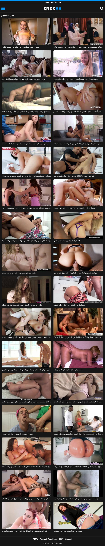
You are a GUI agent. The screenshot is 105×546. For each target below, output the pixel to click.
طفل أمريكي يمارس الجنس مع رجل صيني (19, 273)
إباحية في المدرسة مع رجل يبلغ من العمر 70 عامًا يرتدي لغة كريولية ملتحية (26, 111)
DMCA (35, 539)
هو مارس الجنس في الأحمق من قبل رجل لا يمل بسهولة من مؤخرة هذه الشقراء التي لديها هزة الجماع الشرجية (78, 466)
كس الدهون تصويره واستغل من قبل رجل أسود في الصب (24, 531)
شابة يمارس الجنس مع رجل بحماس (67, 531)
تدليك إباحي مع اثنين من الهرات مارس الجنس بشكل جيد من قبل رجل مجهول (26, 369)
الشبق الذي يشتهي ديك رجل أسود (66, 240)
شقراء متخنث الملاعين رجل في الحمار (17, 434)
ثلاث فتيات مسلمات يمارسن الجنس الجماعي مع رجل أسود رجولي (78, 47)
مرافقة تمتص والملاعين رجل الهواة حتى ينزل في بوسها (75, 273)
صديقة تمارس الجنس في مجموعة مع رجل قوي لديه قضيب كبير (26, 208)
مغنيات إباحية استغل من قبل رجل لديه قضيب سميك (74, 208)
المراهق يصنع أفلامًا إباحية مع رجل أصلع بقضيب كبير (73, 176)
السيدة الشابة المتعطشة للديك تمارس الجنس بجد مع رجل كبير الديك (78, 402)
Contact (68, 539)
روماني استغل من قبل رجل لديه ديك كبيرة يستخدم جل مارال (26, 176)
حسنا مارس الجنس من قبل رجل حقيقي (69, 305)
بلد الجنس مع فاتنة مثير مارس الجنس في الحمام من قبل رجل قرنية (78, 498)
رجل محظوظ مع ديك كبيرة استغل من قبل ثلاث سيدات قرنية (77, 144)
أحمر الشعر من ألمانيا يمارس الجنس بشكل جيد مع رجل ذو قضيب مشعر (78, 111)
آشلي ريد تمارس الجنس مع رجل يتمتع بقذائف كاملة (22, 305)
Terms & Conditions (48, 539)
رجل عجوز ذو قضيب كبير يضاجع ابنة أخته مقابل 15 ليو (23, 79)
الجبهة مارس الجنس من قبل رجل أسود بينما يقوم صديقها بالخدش (78, 434)
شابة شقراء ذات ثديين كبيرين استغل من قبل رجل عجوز (75, 79)
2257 (61, 539)
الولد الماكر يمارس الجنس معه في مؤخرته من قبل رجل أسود (26, 240)
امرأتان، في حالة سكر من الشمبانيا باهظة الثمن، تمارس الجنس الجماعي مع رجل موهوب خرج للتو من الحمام (26, 498)
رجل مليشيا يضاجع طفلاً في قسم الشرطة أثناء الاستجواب (24, 144)
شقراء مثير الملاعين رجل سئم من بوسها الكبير (20, 47)
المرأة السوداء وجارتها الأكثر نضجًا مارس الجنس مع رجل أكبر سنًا (78, 337)
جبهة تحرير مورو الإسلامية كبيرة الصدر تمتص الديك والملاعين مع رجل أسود (26, 466)
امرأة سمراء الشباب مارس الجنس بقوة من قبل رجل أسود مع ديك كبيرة (26, 337)
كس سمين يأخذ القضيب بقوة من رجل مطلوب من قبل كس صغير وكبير (26, 402)
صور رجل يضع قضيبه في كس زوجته (67, 369)
